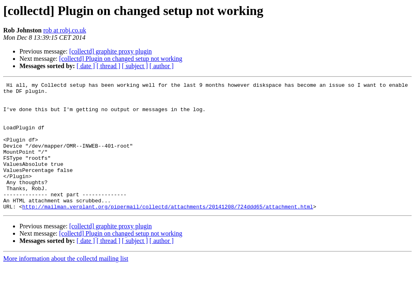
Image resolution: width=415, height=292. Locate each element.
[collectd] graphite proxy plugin (110, 51)
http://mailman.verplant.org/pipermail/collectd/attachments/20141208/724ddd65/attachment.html (167, 232)
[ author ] (162, 65)
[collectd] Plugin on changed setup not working (120, 58)
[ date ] (86, 65)
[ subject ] (135, 65)
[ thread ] (108, 65)
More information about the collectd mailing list (65, 284)
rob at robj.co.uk (64, 30)
